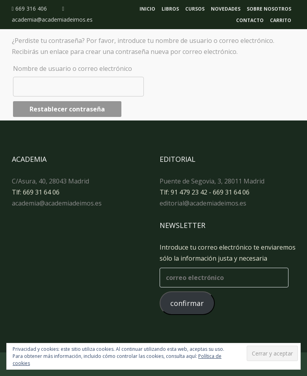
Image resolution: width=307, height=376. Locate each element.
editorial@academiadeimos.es (203, 203)
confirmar (187, 303)
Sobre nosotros (269, 9)
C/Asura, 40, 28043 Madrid (50, 181)
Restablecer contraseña (67, 109)
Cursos (195, 9)
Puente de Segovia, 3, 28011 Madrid (212, 181)
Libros (170, 9)
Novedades (225, 9)
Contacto (250, 20)
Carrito (280, 20)
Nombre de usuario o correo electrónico (72, 68)
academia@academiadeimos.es (57, 203)
